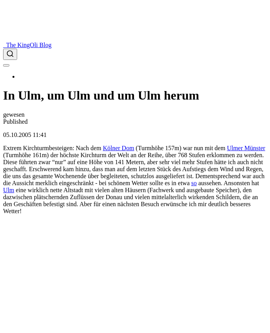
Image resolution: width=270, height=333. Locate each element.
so (194, 183)
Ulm (8, 190)
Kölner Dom (118, 148)
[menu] (6, 65)
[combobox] (135, 54)
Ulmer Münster (246, 148)
